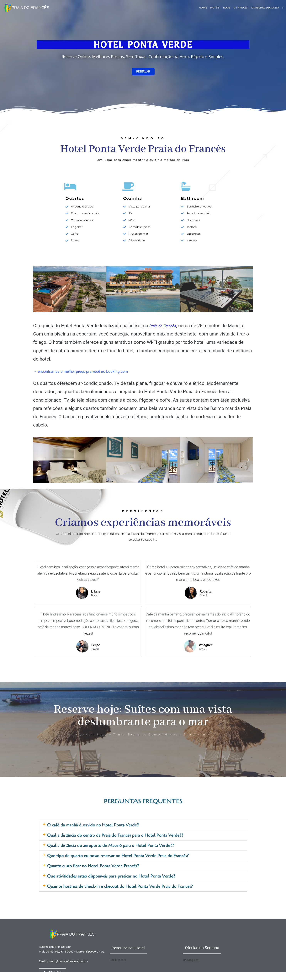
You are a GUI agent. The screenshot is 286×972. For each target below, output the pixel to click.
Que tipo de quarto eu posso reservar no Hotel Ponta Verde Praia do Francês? (118, 856)
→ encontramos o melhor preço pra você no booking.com (92, 371)
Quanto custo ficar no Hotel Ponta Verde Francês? (93, 866)
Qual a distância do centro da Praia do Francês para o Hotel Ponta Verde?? (115, 835)
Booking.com (118, 960)
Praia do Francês (166, 325)
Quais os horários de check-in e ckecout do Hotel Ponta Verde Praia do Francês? (120, 886)
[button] (37, 289)
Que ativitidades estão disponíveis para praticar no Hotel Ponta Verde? (111, 876)
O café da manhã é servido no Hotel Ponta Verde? (93, 825)
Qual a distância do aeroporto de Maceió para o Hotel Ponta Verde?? (110, 845)
